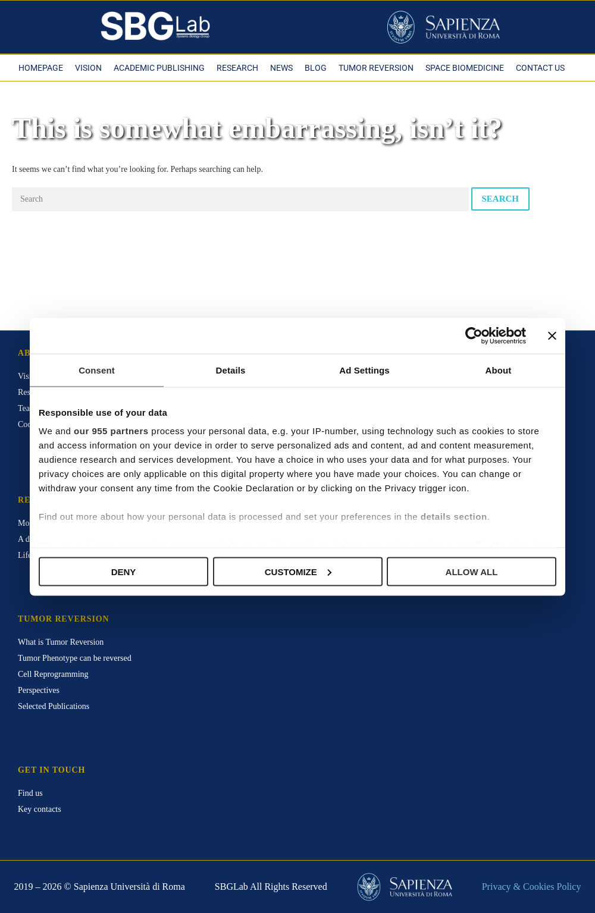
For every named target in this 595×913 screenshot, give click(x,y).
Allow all (472, 571)
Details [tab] (231, 370)
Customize (298, 571)
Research (237, 68)
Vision (88, 68)
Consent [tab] (97, 370)
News (281, 68)
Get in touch (51, 769)
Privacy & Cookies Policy (531, 886)
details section (454, 517)
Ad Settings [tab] (364, 370)
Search (500, 198)
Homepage (40, 68)
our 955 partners (111, 431)
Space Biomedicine (464, 68)
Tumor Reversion (376, 68)
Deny (123, 571)
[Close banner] (552, 335)
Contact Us (540, 68)
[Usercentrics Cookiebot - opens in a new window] (474, 335)
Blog (316, 68)
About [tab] (499, 370)
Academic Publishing (159, 68)
